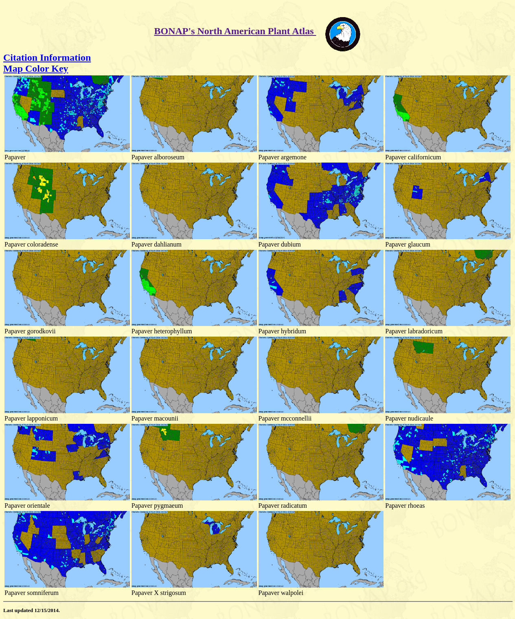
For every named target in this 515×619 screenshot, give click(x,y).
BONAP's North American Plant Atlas (235, 31)
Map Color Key (35, 68)
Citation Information (47, 57)
